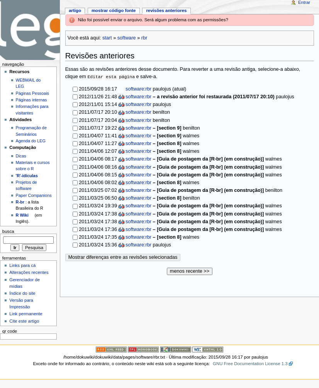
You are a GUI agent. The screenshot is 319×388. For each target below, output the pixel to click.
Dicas (21, 156)
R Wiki (22, 215)
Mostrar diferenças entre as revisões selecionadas (123, 257)
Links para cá (22, 265)
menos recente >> (189, 271)
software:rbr (138, 89)
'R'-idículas (27, 175)
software (126, 38)
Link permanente (25, 313)
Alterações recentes (28, 272)
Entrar (304, 2)
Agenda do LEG (31, 140)
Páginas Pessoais (32, 93)
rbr (144, 38)
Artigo (75, 10)
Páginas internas (31, 99)
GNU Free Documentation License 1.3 (250, 363)
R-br (20, 202)
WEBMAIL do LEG (28, 83)
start (107, 38)
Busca (8, 231)
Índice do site (22, 293)
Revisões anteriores (166, 10)
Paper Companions (34, 195)
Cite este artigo (24, 321)
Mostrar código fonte (114, 10)
